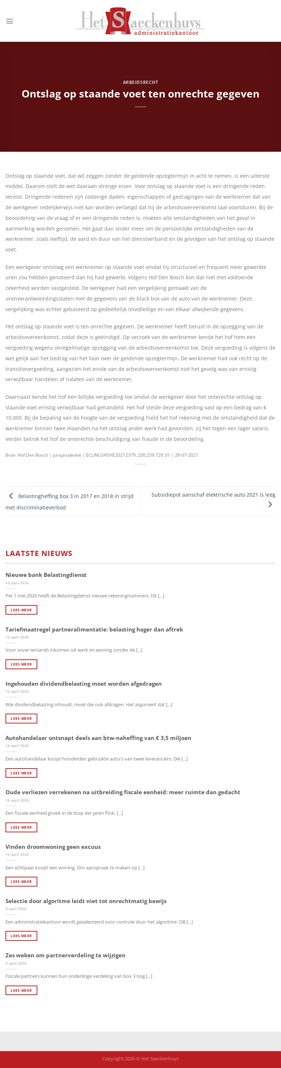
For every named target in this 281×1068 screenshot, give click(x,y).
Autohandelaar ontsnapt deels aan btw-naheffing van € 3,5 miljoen (98, 737)
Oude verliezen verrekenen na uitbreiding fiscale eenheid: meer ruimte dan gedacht (122, 792)
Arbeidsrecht (140, 82)
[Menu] (9, 20)
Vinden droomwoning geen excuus (53, 846)
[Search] (273, 21)
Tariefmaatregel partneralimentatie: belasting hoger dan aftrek (94, 629)
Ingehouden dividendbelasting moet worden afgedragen (83, 683)
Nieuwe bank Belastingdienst (46, 574)
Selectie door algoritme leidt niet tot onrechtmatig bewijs (85, 901)
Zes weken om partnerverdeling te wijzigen (65, 955)
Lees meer (21, 609)
